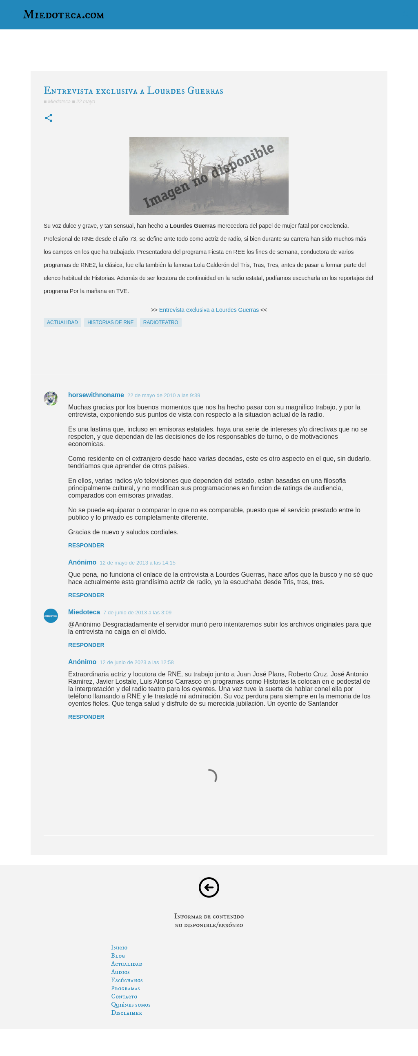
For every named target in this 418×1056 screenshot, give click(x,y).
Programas (125, 988)
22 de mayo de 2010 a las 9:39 (163, 395)
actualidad (62, 322)
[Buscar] (406, 14)
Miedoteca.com (63, 15)
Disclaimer (126, 1013)
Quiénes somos (131, 1004)
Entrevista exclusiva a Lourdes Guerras (209, 310)
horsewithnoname (96, 394)
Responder (86, 545)
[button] (48, 118)
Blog (118, 956)
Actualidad (126, 964)
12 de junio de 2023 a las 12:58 (136, 662)
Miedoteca (84, 612)
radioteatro (160, 322)
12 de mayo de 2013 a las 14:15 (138, 563)
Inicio (119, 947)
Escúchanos (127, 980)
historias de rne (110, 322)
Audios (120, 972)
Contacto (124, 996)
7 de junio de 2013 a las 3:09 (137, 612)
